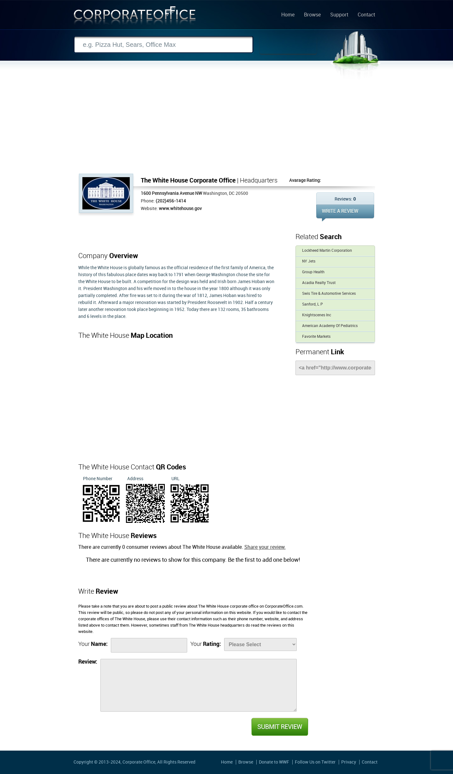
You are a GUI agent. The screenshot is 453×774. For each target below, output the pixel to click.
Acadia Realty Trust (319, 283)
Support (339, 15)
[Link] (335, 368)
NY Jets (308, 261)
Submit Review (279, 727)
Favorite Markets (316, 337)
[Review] (198, 685)
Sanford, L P (312, 304)
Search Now (288, 45)
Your (93, 644)
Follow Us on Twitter (315, 762)
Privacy (348, 762)
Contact (366, 15)
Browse (312, 15)
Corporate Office (135, 17)
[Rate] (260, 644)
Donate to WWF (274, 762)
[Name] (149, 645)
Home (288, 15)
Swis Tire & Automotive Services (329, 294)
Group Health (313, 272)
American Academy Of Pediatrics (330, 326)
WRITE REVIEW (345, 213)
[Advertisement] (226, 126)
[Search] (163, 44)
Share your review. (265, 547)
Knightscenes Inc (316, 315)
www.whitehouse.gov (180, 208)
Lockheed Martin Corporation (327, 251)
